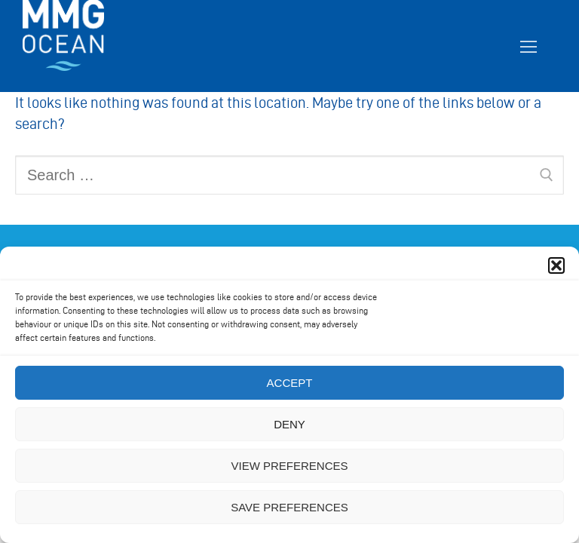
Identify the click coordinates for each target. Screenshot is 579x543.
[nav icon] (528, 46)
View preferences (289, 465)
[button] (556, 265)
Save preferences (289, 507)
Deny (289, 424)
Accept (290, 382)
